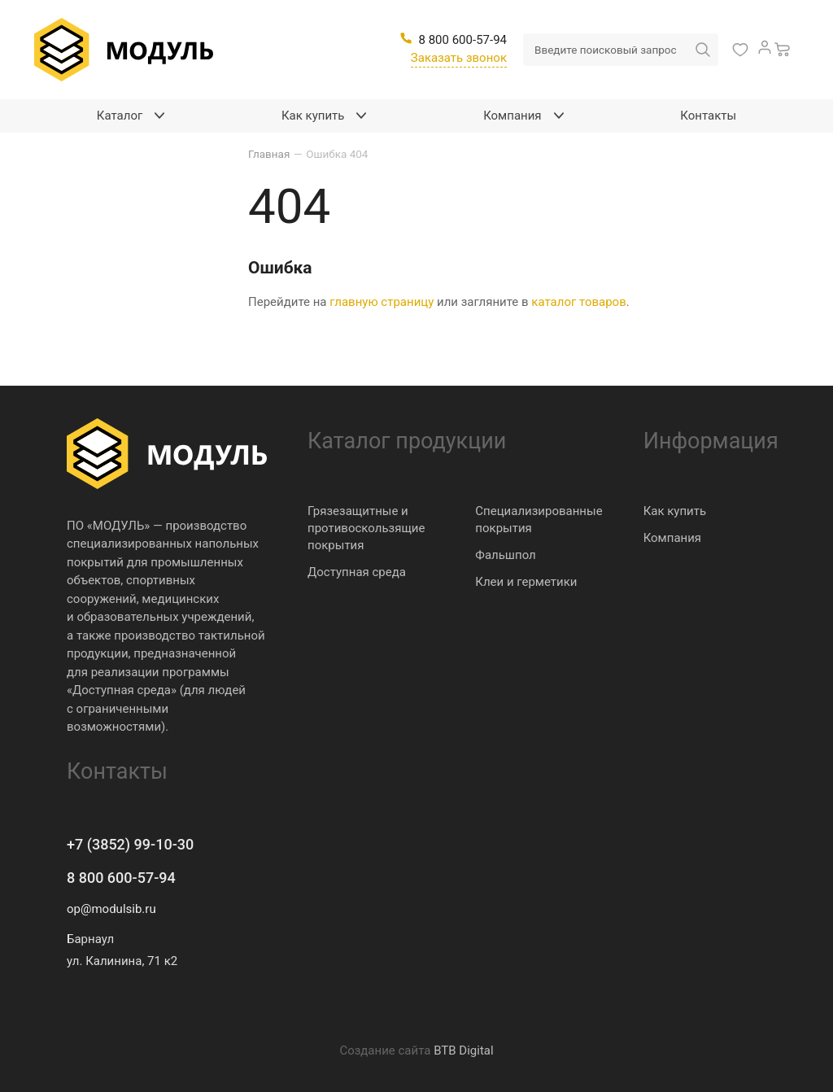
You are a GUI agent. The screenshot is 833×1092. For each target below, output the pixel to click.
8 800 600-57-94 (121, 877)
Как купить (675, 511)
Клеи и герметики (526, 581)
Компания (672, 538)
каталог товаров (578, 302)
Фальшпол (505, 555)
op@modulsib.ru (111, 909)
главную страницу (381, 302)
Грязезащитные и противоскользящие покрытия (366, 528)
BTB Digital (463, 1050)
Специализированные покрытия (538, 519)
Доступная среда (356, 572)
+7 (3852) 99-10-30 (130, 844)
